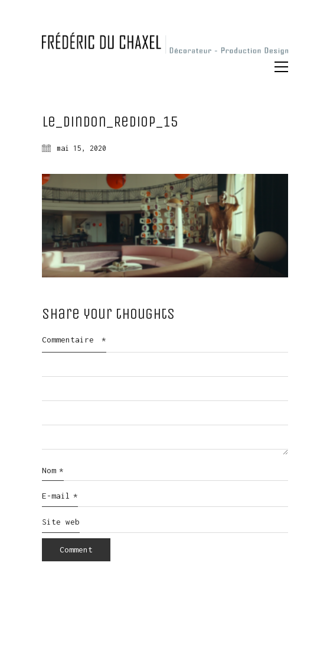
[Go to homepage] (165, 46)
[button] (281, 67)
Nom (53, 471)
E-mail (60, 496)
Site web (61, 521)
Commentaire (74, 339)
